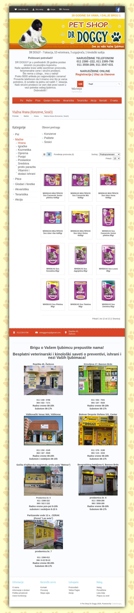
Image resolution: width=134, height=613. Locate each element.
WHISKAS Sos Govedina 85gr (52, 270)
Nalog (99, 587)
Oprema (23, 153)
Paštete (49, 137)
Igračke (22, 146)
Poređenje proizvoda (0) (64, 154)
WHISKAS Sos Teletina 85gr (80, 305)
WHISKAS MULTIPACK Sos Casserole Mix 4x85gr (81, 195)
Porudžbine (101, 590)
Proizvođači (73, 587)
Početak (15, 116)
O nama (114, 100)
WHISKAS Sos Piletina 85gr (53, 305)
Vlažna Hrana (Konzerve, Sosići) (56, 116)
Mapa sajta (45, 593)
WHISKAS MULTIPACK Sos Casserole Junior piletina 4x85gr (53, 195)
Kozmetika (24, 149)
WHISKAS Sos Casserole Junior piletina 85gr (108, 233)
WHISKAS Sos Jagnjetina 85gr (80, 270)
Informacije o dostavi (21, 590)
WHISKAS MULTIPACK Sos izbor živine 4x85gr (81, 233)
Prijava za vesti (103, 596)
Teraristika (82, 100)
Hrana (36, 116)
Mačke (29, 100)
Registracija (84, 74)
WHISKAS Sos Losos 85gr (108, 270)
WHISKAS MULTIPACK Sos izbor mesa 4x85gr (108, 195)
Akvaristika (68, 100)
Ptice (37, 100)
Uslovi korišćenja (19, 596)
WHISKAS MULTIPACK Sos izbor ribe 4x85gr (53, 232)
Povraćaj (44, 590)
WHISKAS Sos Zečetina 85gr (108, 305)
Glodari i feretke (52, 100)
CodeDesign (116, 604)
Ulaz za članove (104, 74)
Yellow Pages (74, 590)
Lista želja (101, 593)
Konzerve (50, 133)
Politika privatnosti (19, 593)
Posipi (22, 156)
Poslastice (24, 160)
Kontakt (103, 100)
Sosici (48, 142)
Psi (21, 100)
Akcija (93, 100)
